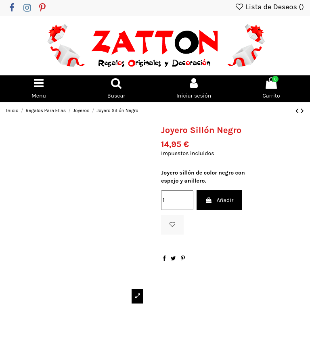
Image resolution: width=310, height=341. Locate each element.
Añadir (219, 200)
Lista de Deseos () (269, 6)
